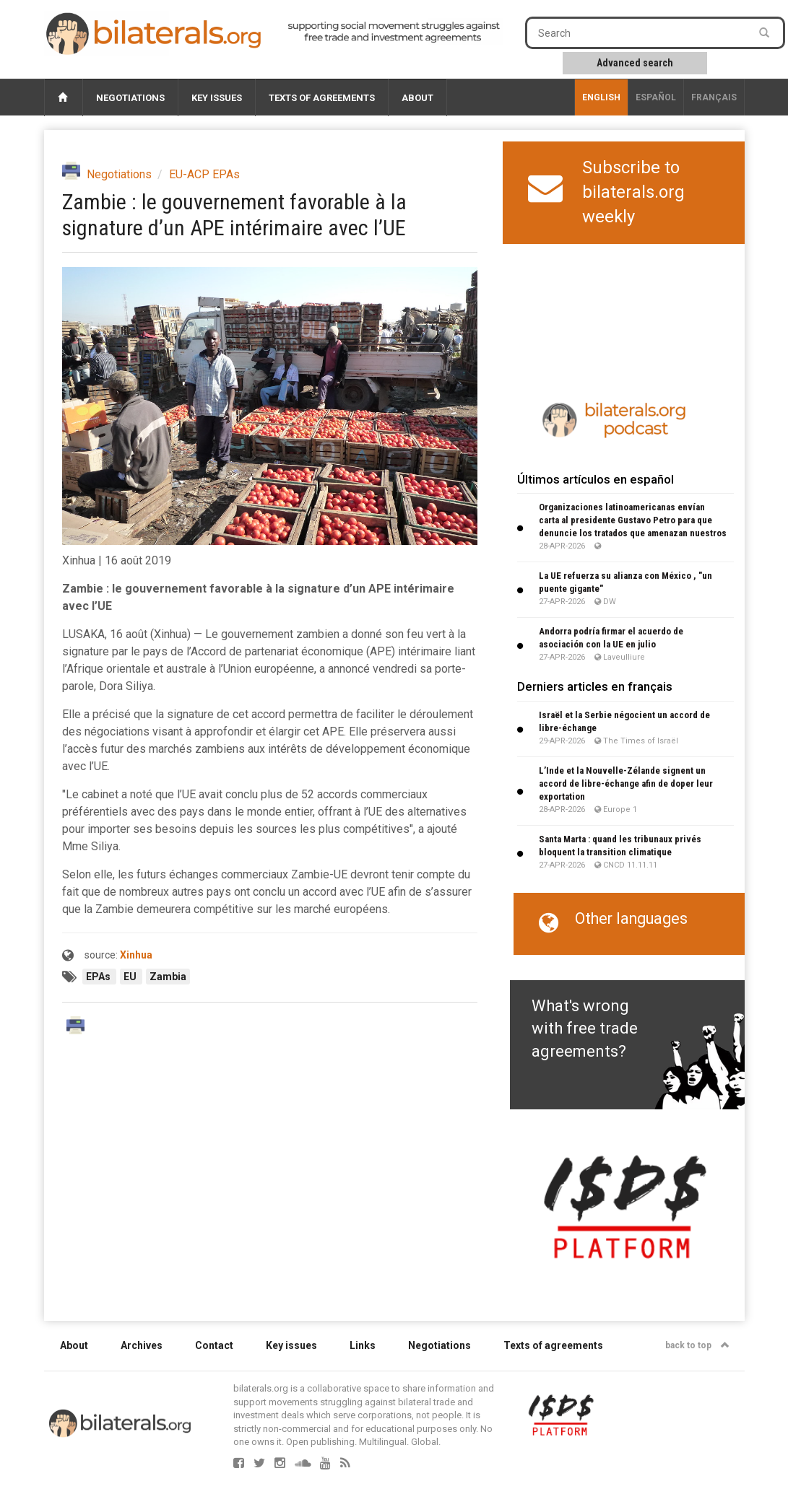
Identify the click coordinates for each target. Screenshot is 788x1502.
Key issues (216, 97)
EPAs (99, 976)
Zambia (168, 976)
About (417, 97)
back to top (697, 1345)
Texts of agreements (322, 97)
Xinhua (136, 955)
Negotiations (130, 97)
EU (131, 976)
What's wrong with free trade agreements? (585, 1028)
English (601, 97)
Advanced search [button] (635, 63)
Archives (142, 1345)
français (714, 97)
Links (363, 1345)
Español (656, 97)
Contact (214, 1345)
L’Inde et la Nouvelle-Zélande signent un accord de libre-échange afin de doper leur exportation (626, 783)
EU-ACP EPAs (204, 174)
